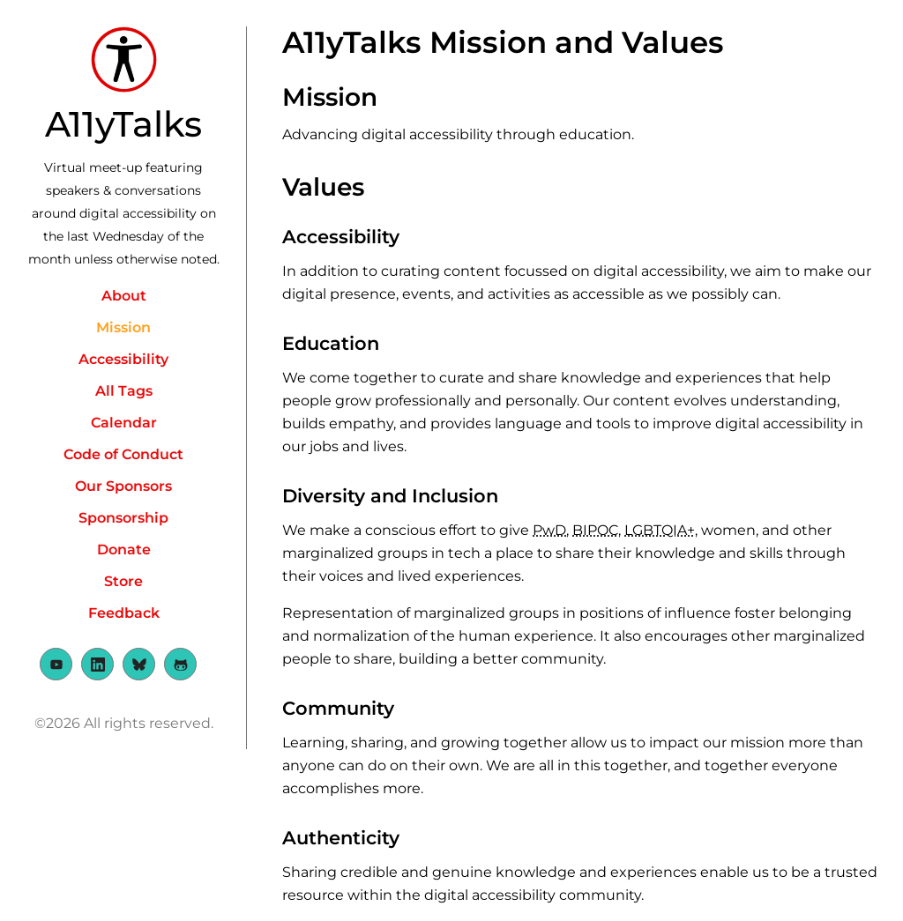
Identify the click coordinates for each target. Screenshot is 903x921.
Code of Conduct (123, 454)
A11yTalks (123, 123)
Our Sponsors (123, 486)
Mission (123, 327)
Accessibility (123, 359)
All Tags (124, 391)
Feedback (124, 613)
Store (123, 581)
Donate (124, 549)
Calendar (124, 422)
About (123, 295)
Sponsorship (123, 517)
